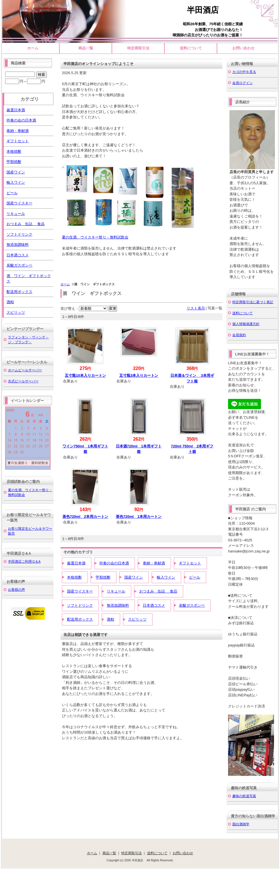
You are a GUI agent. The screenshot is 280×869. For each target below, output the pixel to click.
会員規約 (239, 335)
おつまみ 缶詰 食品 (158, 591)
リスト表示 (196, 308)
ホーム (32, 48)
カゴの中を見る (244, 72)
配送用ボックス (80, 619)
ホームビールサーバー (25, 370)
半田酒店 (207, 10)
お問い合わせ (243, 48)
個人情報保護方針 (246, 324)
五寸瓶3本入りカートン (138, 375)
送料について (191, 48)
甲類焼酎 (103, 577)
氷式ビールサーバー (23, 381)
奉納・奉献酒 (154, 563)
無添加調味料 (118, 605)
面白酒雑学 (240, 824)
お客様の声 (16, 589)
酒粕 (110, 619)
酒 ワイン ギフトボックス (29, 279)
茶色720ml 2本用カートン (85, 516)
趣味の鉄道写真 (244, 796)
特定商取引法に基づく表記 (252, 302)
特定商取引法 (138, 48)
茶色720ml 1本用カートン (139, 516)
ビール (194, 577)
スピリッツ (137, 619)
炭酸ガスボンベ (192, 605)
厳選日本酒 (76, 563)
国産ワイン (133, 577)
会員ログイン (242, 83)
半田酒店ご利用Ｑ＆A (24, 561)
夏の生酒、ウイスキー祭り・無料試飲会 (95, 237)
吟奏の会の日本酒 (114, 563)
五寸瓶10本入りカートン (85, 375)
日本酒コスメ (154, 605)
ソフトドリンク (80, 605)
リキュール (116, 591)
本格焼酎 (74, 577)
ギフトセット (190, 563)
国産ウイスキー (80, 591)
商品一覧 (85, 48)
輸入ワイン (166, 577)
